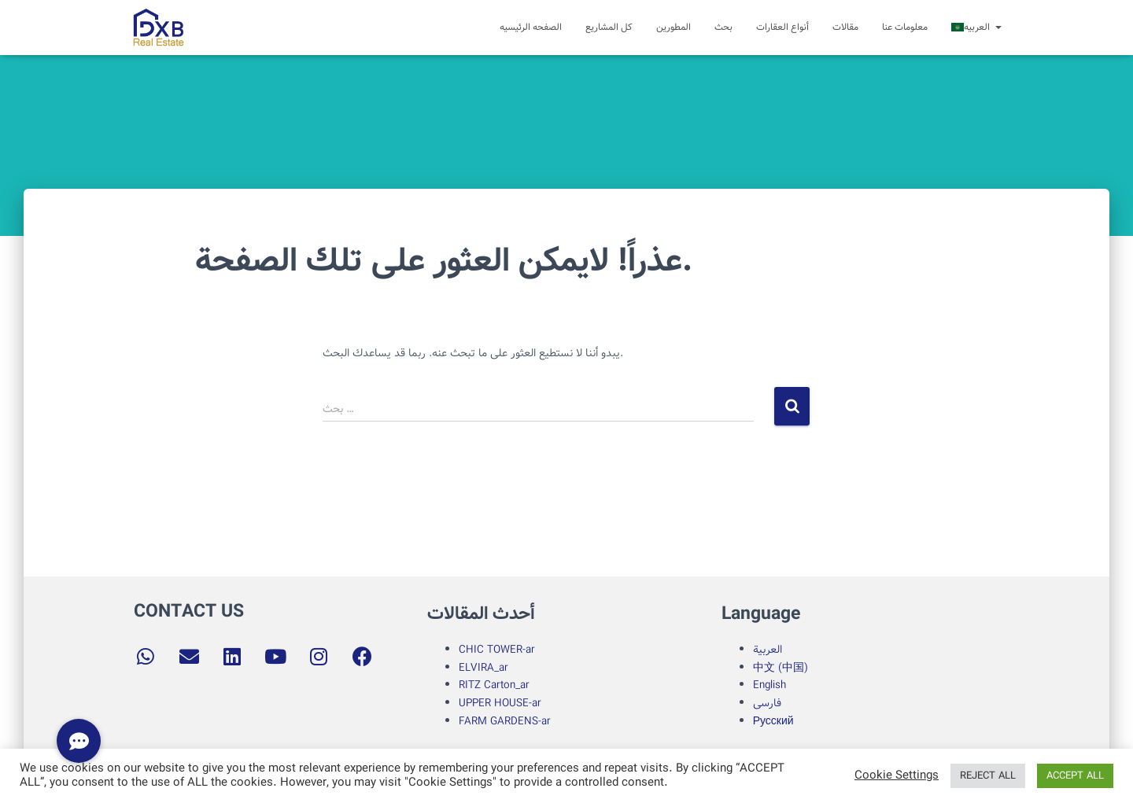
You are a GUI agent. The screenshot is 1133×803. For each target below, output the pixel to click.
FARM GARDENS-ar (506, 721)
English (769, 685)
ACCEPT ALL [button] (1075, 776)
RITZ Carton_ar (494, 685)
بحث (723, 27)
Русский (773, 721)
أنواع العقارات (782, 27)
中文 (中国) (780, 667)
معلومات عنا (905, 27)
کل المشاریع (609, 27)
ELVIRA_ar (483, 667)
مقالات (845, 27)
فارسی (767, 703)
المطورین (673, 27)
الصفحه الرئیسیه (531, 27)
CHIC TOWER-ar (497, 649)
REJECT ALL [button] (988, 776)
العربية (767, 649)
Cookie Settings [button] (896, 776)
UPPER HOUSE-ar (500, 703)
